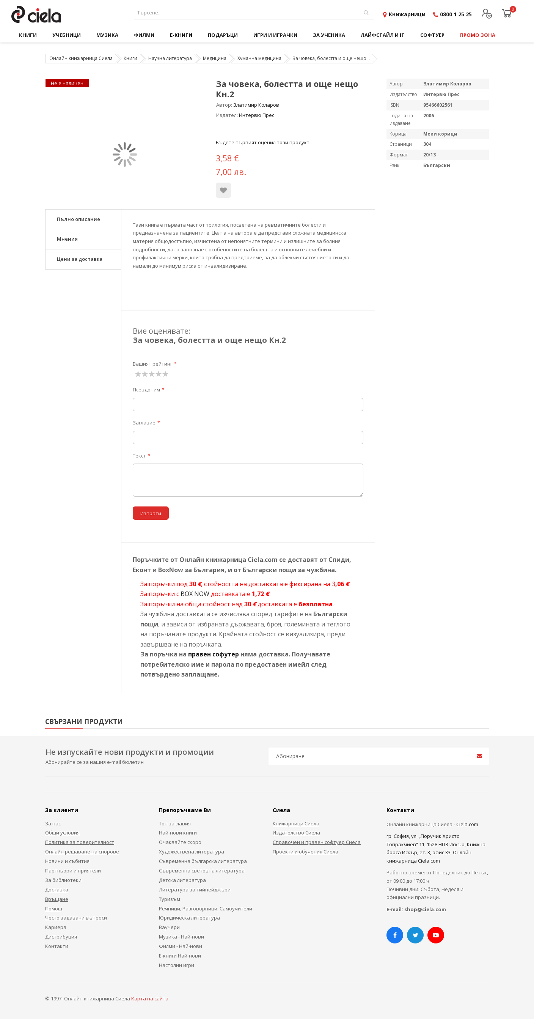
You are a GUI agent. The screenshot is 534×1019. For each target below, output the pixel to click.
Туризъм (169, 899)
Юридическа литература (189, 917)
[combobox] (254, 12)
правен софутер (213, 654)
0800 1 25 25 (456, 14)
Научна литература (170, 58)
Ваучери (169, 927)
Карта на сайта (149, 998)
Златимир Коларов (256, 104)
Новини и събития (67, 861)
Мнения (67, 238)
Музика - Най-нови (181, 936)
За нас (53, 823)
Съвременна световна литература (202, 870)
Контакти (56, 946)
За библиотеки (63, 880)
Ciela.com (467, 824)
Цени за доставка (79, 259)
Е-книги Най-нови (180, 955)
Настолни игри (176, 965)
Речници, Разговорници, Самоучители (205, 908)
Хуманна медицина (259, 58)
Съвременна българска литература (203, 861)
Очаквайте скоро (180, 842)
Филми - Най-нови (180, 946)
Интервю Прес (256, 115)
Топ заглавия (175, 823)
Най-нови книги (178, 832)
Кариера (55, 927)
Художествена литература (191, 851)
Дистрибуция (61, 936)
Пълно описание (78, 219)
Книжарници (407, 14)
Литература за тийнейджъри (195, 889)
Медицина (214, 58)
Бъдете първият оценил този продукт (262, 142)
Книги (130, 58)
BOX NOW (195, 594)
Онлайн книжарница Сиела (81, 58)
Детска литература (182, 880)
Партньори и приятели (73, 870)
